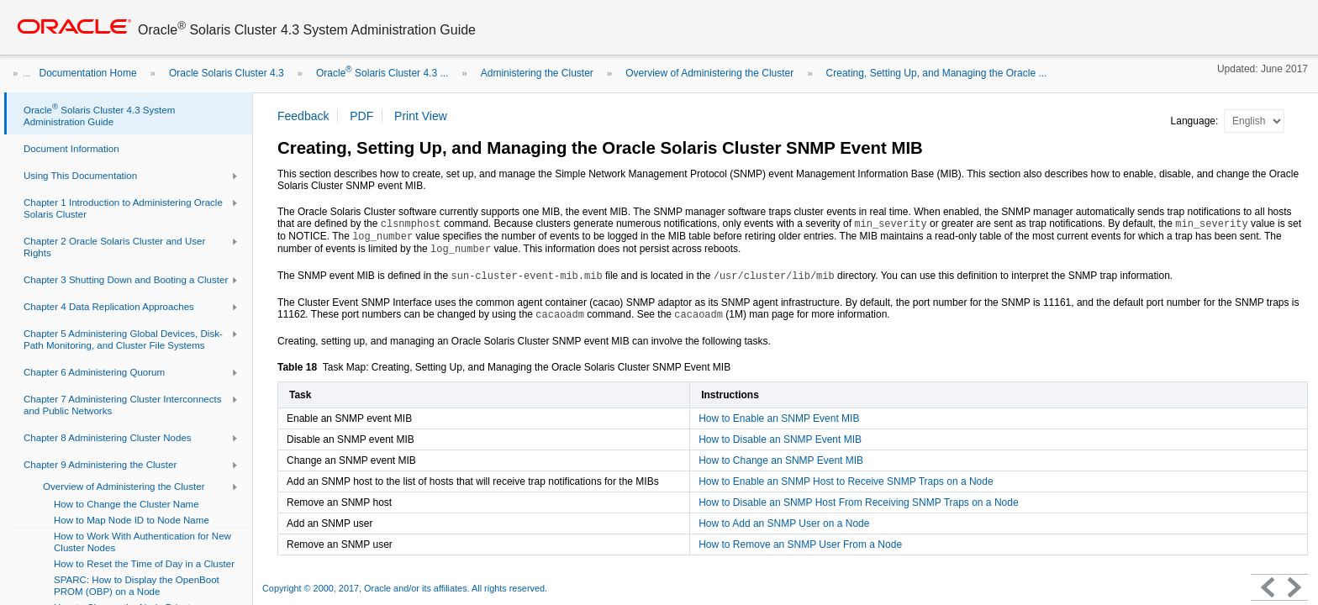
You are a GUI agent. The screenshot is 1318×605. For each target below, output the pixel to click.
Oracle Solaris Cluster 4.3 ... (382, 73)
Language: (1196, 121)
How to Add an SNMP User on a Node (784, 523)
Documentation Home (88, 73)
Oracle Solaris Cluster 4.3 (226, 73)
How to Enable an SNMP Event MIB (779, 418)
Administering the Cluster (537, 73)
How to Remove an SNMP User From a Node (800, 544)
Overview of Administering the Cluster (709, 73)
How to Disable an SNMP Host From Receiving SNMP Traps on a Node (858, 502)
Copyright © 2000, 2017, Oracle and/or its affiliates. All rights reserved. (404, 588)
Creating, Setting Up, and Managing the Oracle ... (936, 73)
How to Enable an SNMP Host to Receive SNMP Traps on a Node (846, 481)
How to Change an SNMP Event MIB (781, 460)
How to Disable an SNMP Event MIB (780, 439)
